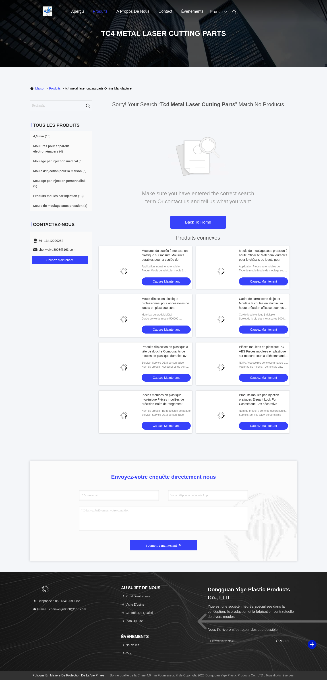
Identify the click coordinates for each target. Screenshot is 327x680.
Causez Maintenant (59, 260)
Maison (40, 88)
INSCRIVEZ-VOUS (283, 641)
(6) (59, 171)
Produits (100, 11)
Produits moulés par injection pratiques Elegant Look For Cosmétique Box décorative (259, 399)
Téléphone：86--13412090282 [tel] (56, 601)
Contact (165, 11)
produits (54, 88)
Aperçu (77, 11)
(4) (51, 148)
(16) (41, 136)
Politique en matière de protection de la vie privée (69, 675)
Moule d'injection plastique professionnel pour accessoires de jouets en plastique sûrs (165, 303)
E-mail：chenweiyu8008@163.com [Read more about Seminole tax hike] (59, 609)
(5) (59, 183)
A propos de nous (132, 11)
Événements (192, 11)
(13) (58, 196)
